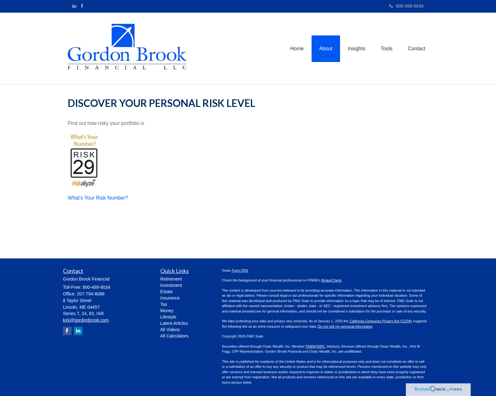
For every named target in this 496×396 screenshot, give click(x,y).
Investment (171, 285)
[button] (324, 48)
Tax (163, 304)
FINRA (311, 346)
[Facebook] (82, 6)
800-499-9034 (406, 6)
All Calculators (174, 335)
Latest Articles (174, 323)
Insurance (170, 297)
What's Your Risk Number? (98, 198)
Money (167, 310)
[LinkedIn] (74, 6)
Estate (166, 291)
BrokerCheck (331, 280)
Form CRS (240, 270)
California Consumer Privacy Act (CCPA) (381, 321)
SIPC (321, 346)
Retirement (171, 279)
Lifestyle (168, 316)
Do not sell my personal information (345, 326)
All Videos (170, 329)
